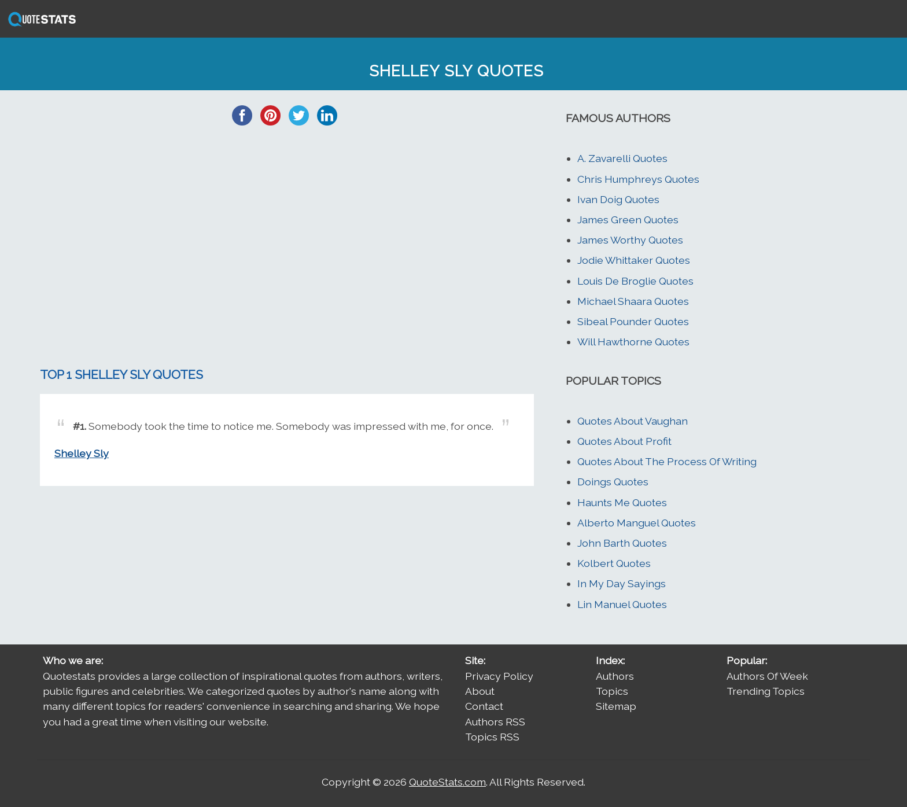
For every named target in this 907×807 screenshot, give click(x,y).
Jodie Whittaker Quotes (633, 260)
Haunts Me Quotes (622, 502)
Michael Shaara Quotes (633, 301)
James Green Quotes (628, 219)
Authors (615, 676)
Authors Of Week (767, 676)
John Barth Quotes (622, 543)
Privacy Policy (499, 676)
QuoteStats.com (447, 782)
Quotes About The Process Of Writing (667, 461)
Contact (484, 706)
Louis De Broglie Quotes (635, 281)
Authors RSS (495, 722)
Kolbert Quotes (614, 563)
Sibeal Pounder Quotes (633, 321)
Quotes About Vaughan (632, 421)
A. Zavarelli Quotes (622, 158)
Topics (612, 691)
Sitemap (616, 706)
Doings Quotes (612, 482)
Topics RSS (492, 737)
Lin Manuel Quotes (622, 604)
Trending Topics (766, 691)
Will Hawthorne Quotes (633, 342)
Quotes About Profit (624, 441)
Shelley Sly (81, 453)
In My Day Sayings (621, 583)
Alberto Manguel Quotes (636, 523)
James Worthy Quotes (630, 240)
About (480, 691)
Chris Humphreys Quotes (638, 179)
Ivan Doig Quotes (618, 199)
